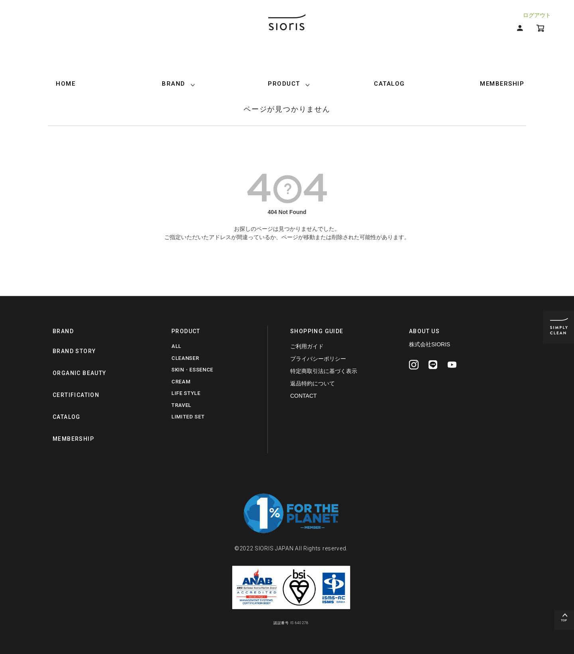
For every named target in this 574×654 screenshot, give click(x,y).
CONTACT (303, 396)
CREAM (180, 382)
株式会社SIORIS (429, 344)
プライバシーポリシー (318, 358)
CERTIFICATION (76, 395)
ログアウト (537, 15)
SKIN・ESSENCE (192, 370)
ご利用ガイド (307, 346)
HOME (65, 83)
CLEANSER (185, 358)
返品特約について (312, 383)
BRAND (173, 83)
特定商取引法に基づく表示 (323, 371)
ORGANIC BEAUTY (79, 373)
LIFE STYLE (186, 393)
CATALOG (389, 83)
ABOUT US (424, 331)
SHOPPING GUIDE (317, 331)
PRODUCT (284, 83)
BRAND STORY (74, 351)
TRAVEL (181, 405)
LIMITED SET (187, 417)
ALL (176, 346)
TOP (564, 620)
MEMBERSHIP (502, 83)
